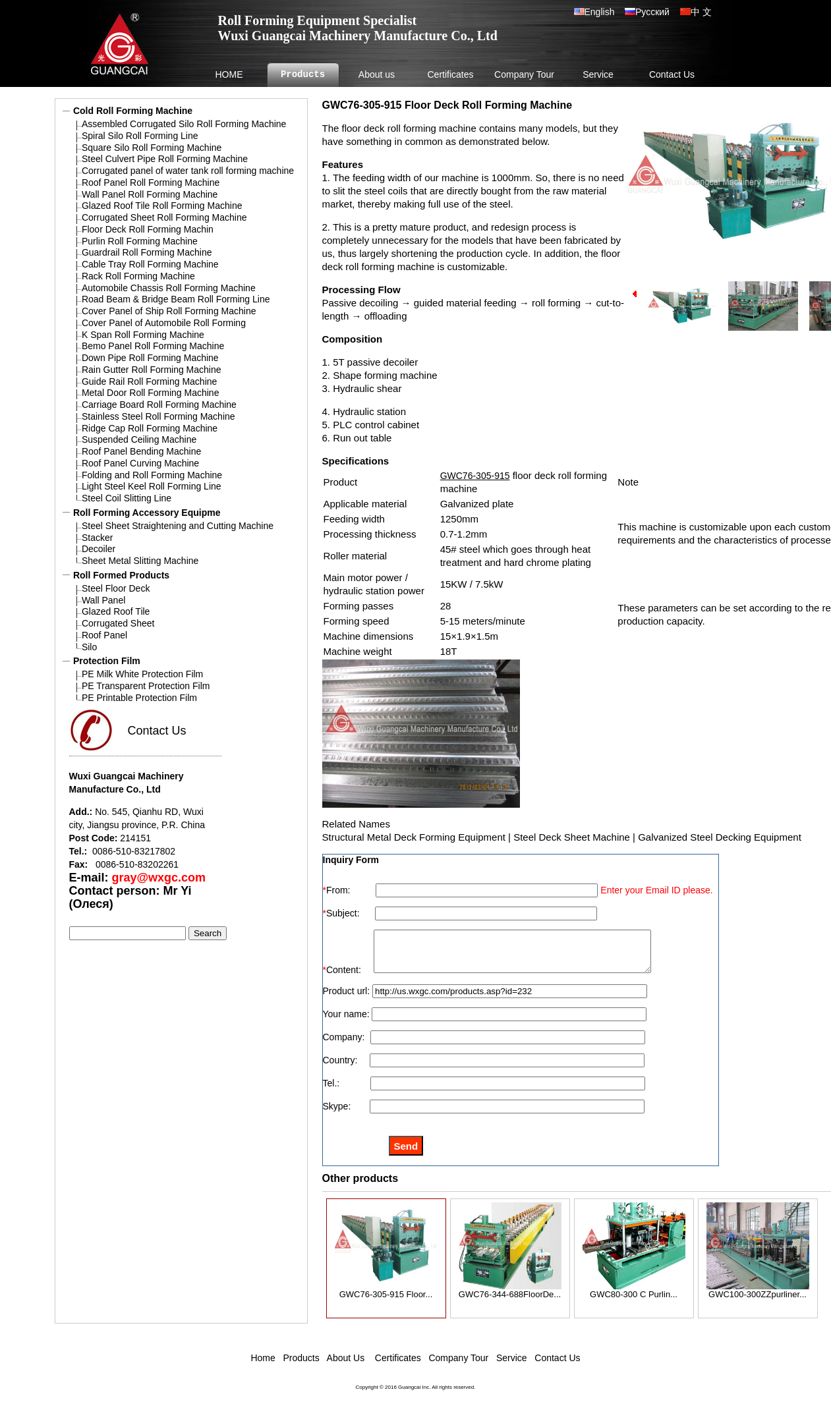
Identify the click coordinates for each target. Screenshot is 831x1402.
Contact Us (672, 74)
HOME (229, 74)
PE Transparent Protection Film (146, 686)
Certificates (450, 74)
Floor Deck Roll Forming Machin (148, 229)
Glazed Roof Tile (116, 611)
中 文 (701, 12)
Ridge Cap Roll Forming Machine (149, 428)
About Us (345, 1365)
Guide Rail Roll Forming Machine (149, 381)
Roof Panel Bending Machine (141, 451)
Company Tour (524, 74)
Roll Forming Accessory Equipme (147, 512)
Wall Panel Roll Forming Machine (149, 194)
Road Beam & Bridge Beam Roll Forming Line (176, 299)
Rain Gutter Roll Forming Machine (151, 369)
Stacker (97, 537)
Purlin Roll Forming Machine (140, 241)
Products (303, 75)
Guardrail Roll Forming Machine (147, 252)
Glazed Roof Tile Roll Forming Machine (162, 205)
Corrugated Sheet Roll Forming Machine (164, 217)
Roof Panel (104, 635)
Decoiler (98, 549)
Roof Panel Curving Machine (140, 463)
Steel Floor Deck (116, 588)
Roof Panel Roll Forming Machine (150, 182)
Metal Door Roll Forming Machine (150, 392)
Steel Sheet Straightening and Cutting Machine (177, 525)
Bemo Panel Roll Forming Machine (153, 346)
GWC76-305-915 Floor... (386, 1298)
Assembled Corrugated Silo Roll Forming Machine (184, 124)
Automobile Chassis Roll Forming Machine (169, 288)
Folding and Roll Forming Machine (152, 475)
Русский (652, 12)
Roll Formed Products (121, 575)
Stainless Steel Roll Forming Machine (158, 416)
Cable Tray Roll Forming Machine (150, 264)
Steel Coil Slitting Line (126, 498)
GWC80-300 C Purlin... (634, 1298)
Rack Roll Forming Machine (138, 276)
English (604, 12)
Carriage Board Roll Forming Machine (159, 404)
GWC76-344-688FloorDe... (510, 1298)
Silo (89, 647)
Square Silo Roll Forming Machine (151, 147)
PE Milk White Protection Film (142, 674)
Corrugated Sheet (118, 623)
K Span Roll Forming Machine (143, 334)
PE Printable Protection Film (139, 697)
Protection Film (106, 661)
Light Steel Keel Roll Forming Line (151, 486)
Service (598, 74)
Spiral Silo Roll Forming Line (140, 135)
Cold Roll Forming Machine (132, 110)
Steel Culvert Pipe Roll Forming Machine (165, 159)
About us (376, 74)
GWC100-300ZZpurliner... (757, 1298)
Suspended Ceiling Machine (139, 439)
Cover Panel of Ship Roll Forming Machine (169, 311)
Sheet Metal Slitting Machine (140, 560)
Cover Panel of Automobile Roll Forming (164, 323)
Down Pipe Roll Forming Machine (150, 357)
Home (262, 1365)
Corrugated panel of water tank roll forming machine (188, 170)
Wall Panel (103, 600)
